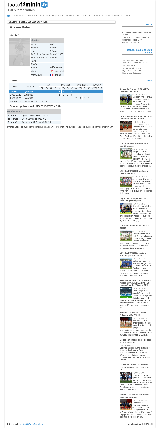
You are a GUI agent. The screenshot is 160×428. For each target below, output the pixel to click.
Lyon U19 (57, 71)
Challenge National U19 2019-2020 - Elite (28, 22)
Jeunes (69, 15)
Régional (56, 15)
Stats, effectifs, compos (117, 15)
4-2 (44, 119)
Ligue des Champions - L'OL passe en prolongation (133, 199)
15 (41, 101)
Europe (31, 15)
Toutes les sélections (131, 68)
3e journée (13, 115)
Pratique (97, 15)
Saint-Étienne (30, 101)
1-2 (49, 122)
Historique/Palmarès (131, 42)
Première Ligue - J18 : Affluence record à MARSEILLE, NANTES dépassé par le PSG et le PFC (135, 282)
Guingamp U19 (29, 122)
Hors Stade (82, 15)
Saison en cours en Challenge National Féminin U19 (135, 38)
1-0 (48, 115)
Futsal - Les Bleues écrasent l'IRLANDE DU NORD (133, 313)
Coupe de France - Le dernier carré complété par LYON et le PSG (134, 367)
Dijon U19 (37, 119)
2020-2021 (15, 95)
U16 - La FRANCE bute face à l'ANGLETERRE (134, 172)
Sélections (18, 15)
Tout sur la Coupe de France (135, 63)
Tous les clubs (128, 65)
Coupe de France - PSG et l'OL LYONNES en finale (134, 90)
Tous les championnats (132, 60)
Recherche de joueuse (132, 73)
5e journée (13, 122)
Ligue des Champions (132, 70)
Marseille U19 (39, 115)
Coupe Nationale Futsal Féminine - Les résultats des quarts (136, 117)
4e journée (13, 119)
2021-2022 (15, 98)
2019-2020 (15, 91)
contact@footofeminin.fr (31, 424)
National (44, 15)
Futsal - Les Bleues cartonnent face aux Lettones (134, 395)
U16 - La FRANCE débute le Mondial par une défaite (133, 254)
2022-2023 (15, 101)
